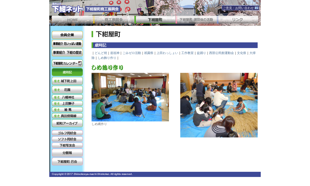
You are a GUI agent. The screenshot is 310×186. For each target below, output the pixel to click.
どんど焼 (101, 53)
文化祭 (241, 53)
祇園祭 (148, 53)
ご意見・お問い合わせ (240, 8)
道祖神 (114, 53)
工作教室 (187, 53)
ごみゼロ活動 (132, 53)
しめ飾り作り (107, 58)
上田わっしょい (167, 53)
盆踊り (201, 53)
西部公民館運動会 (221, 53)
